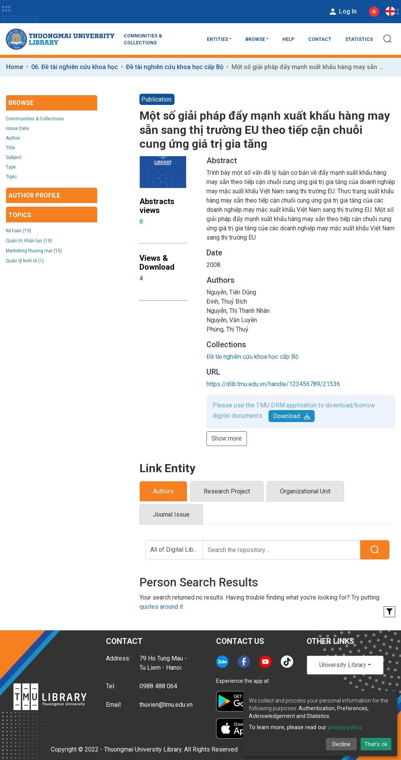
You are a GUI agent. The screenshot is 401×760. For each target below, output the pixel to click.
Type (11, 167)
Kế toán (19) (18, 230)
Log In (342, 11)
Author (13, 138)
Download (291, 416)
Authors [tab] (163, 491)
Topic (11, 176)
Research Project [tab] (227, 491)
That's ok (376, 744)
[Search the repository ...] (282, 549)
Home (14, 67)
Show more (226, 438)
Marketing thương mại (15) (34, 250)
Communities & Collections (143, 39)
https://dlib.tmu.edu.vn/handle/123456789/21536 (273, 384)
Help (288, 39)
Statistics (359, 39)
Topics (19, 215)
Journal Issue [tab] (171, 514)
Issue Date (17, 128)
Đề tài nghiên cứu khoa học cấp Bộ (174, 67)
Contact (319, 39)
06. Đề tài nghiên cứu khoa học (74, 67)
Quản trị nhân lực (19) (29, 240)
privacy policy (344, 727)
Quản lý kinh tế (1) (25, 260)
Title (10, 147)
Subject (14, 157)
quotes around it (161, 606)
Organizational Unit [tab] (305, 491)
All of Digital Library (176, 549)
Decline (341, 744)
